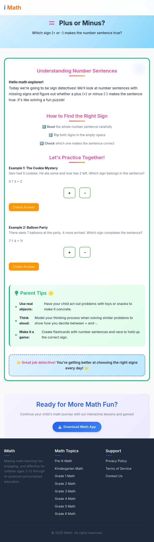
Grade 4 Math (65, 499)
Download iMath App (77, 427)
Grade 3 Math (65, 491)
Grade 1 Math (65, 476)
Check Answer (24, 207)
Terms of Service (119, 469)
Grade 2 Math (65, 484)
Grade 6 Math (65, 514)
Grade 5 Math (65, 506)
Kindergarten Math (69, 469)
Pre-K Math (63, 461)
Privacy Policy (116, 461)
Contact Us (114, 476)
